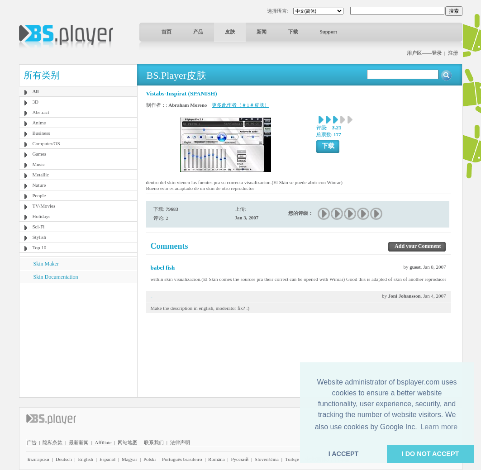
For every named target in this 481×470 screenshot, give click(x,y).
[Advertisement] (77, 339)
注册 (453, 53)
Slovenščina (267, 459)
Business (41, 133)
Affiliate (103, 442)
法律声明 (180, 442)
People (39, 195)
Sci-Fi (39, 226)
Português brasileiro (182, 459)
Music (39, 164)
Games (40, 154)
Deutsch (64, 459)
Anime (39, 122)
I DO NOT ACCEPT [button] (430, 453)
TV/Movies (44, 206)
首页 (166, 31)
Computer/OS (46, 143)
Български (39, 459)
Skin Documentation (55, 277)
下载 (293, 31)
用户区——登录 (424, 53)
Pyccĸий (239, 459)
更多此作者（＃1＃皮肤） (240, 105)
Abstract (41, 112)
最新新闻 (79, 442)
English (85, 459)
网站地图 (128, 442)
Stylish (40, 237)
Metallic (41, 174)
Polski (149, 459)
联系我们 (154, 442)
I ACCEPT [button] (344, 453)
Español (107, 459)
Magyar (129, 459)
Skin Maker (46, 264)
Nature (39, 185)
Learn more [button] (438, 427)
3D (35, 101)
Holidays (42, 216)
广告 (32, 442)
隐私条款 (52, 442)
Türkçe (292, 459)
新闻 (262, 31)
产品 (198, 31)
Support (329, 31)
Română (216, 459)
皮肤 (230, 31)
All (36, 91)
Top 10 (40, 247)
